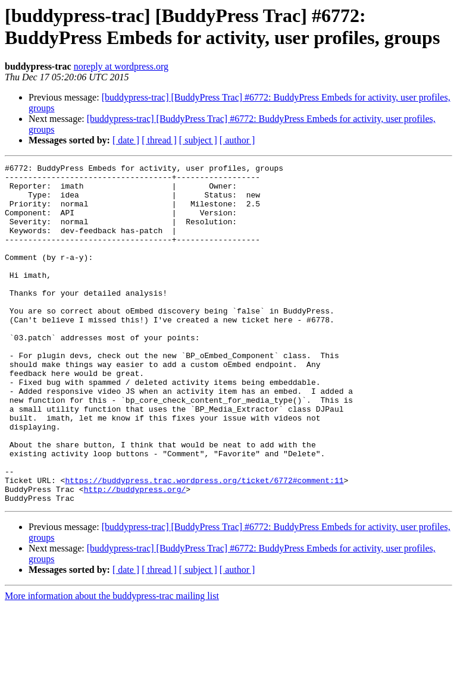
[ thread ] (159, 140)
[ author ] (237, 140)
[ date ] (125, 140)
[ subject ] (198, 140)
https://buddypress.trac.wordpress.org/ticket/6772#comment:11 (204, 544)
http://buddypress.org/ (135, 555)
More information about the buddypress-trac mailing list (112, 664)
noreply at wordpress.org (121, 66)
